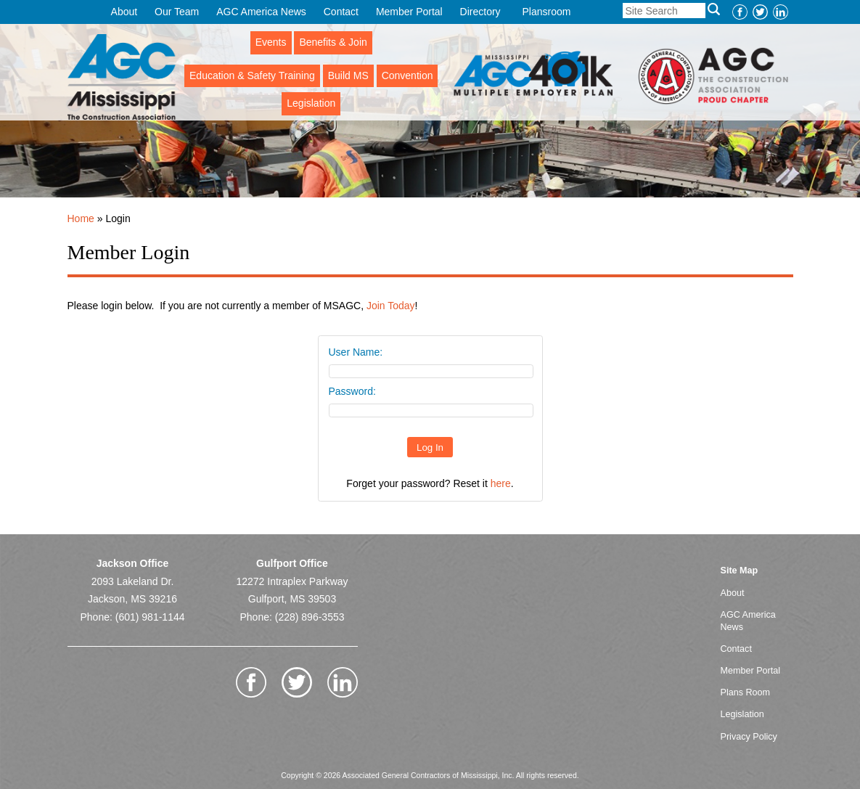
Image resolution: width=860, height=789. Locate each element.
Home (80, 218)
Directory (480, 11)
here (501, 483)
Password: (352, 391)
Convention (407, 75)
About (124, 11)
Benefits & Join (332, 42)
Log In (430, 447)
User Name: (356, 352)
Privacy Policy (749, 737)
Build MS (348, 75)
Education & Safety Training (252, 75)
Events (271, 42)
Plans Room (746, 692)
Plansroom (547, 11)
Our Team (177, 11)
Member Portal (409, 11)
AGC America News (261, 11)
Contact (341, 11)
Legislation (311, 103)
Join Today (390, 305)
